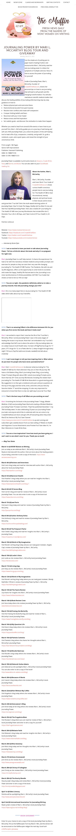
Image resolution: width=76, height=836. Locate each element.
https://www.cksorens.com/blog (12, 497)
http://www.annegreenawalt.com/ (13, 762)
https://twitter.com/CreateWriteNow (19, 235)
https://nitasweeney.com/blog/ (12, 752)
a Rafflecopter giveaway (10, 829)
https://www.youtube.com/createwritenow (22, 238)
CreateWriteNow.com (32, 87)
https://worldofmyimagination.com (13, 550)
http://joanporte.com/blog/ (11, 510)
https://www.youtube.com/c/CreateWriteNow (17, 420)
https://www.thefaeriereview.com (13, 595)
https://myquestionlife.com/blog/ (13, 632)
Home (8, 2)
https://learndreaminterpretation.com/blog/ (17, 646)
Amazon (39, 161)
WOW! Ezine (18, 2)
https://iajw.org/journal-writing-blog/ (14, 807)
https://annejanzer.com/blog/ (12, 712)
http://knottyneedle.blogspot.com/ (13, 786)
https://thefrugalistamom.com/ (12, 725)
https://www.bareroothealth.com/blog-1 (15, 484)
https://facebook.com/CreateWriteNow (22, 233)
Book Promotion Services (28, 7)
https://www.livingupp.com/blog (12, 571)
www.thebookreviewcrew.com (12, 606)
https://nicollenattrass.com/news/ (13, 659)
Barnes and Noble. (14, 164)
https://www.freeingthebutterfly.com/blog (16, 619)
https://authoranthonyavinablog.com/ (15, 524)
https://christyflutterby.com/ (11, 773)
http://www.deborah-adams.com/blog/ (15, 672)
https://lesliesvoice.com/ (10, 561)
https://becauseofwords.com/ (12, 685)
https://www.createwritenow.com (19, 230)
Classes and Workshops (34, 2)
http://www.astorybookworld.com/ (13, 797)
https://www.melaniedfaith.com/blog (14, 739)
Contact (66, 2)
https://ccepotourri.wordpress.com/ (14, 537)
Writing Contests (53, 2)
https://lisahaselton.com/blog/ (12, 471)
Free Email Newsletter (49, 7)
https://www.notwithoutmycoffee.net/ (14, 699)
